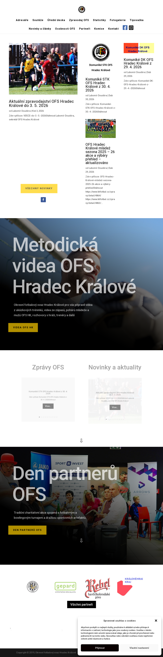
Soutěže (37, 20)
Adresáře (22, 20)
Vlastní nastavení (139, 647)
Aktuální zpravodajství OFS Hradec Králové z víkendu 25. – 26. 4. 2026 (138, 152)
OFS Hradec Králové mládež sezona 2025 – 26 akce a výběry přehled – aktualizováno (100, 153)
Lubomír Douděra (22, 111)
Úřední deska (56, 20)
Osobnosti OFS (65, 29)
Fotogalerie (118, 20)
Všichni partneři (81, 604)
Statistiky (99, 20)
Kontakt (113, 29)
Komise (99, 29)
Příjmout (100, 647)
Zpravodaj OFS (79, 20)
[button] (156, 621)
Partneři (84, 29)
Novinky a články (40, 29)
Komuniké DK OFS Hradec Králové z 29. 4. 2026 (138, 63)
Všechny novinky (29, 188)
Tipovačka (137, 20)
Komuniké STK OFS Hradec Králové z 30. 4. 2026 (98, 84)
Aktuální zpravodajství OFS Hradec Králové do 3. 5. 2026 (41, 103)
